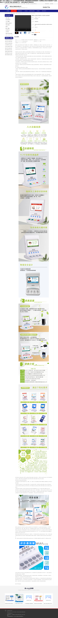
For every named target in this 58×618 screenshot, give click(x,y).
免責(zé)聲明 (17, 614)
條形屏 (7, 26)
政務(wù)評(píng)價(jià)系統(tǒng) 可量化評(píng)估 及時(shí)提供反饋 (9, 41)
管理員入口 (20, 614)
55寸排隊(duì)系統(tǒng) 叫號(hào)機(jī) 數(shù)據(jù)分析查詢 (22, 603)
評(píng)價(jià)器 (8, 19)
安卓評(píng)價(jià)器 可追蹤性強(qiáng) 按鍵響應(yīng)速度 (9, 46)
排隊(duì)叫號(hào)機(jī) (9, 33)
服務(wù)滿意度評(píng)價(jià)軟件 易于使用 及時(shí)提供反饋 (9, 54)
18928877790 (37, 32)
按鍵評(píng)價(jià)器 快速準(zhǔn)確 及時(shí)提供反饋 (9, 51)
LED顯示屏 (7, 31)
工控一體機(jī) (8, 21)
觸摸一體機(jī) (8, 28)
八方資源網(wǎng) (13, 614)
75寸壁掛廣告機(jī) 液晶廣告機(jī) (29, 603)
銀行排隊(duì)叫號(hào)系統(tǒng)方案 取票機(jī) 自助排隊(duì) (12, 603)
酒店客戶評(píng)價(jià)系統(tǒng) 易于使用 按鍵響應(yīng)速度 (9, 43)
